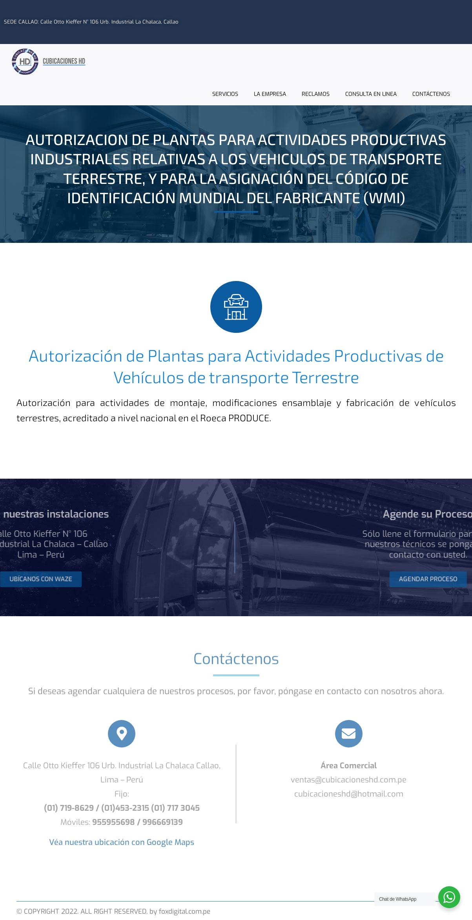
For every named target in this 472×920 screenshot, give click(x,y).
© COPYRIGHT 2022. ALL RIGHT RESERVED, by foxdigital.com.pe (113, 911)
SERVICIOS (225, 93)
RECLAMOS (316, 93)
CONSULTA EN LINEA (371, 93)
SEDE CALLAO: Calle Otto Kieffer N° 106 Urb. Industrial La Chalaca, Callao (91, 21)
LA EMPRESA (270, 93)
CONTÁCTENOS (431, 93)
